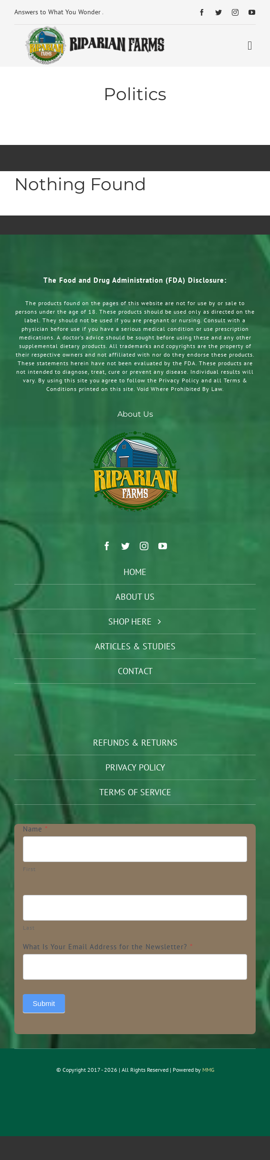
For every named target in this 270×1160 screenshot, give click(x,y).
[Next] (122, 12)
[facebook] (202, 12)
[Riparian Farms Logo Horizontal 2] (93, 28)
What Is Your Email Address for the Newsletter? (108, 946)
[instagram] (235, 12)
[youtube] (252, 12)
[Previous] (110, 12)
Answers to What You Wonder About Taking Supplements (97, 12)
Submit (44, 1003)
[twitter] (218, 12)
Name (35, 828)
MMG (208, 1069)
